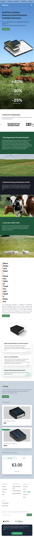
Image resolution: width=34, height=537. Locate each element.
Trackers (4, 486)
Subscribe (29, 514)
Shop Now (5, 396)
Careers (25, 492)
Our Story (25, 486)
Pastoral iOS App (16, 491)
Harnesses (4, 489)
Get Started (6, 29)
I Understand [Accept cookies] (17, 533)
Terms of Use (5, 505)
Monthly (10, 458)
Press (24, 497)
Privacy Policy (5, 503)
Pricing (3, 492)
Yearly (24, 458)
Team (24, 489)
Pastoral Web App (17, 493)
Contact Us (25, 494)
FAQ (3, 494)
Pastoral (5, 5)
